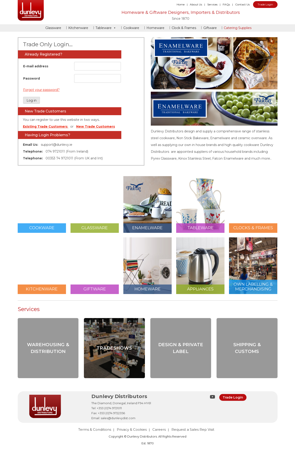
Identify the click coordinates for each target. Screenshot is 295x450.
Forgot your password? (41, 90)
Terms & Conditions (94, 429)
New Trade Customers (95, 126)
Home (181, 4)
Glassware (53, 28)
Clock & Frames (184, 28)
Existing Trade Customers (45, 126)
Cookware (131, 28)
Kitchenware (78, 28)
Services (212, 4)
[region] (214, 63)
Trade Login (265, 4)
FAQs (226, 4)
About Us (196, 4)
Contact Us (242, 4)
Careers (159, 429)
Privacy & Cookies (132, 429)
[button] (211, 85)
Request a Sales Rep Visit (192, 429)
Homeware (155, 28)
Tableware (105, 28)
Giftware (210, 28)
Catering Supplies (237, 28)
